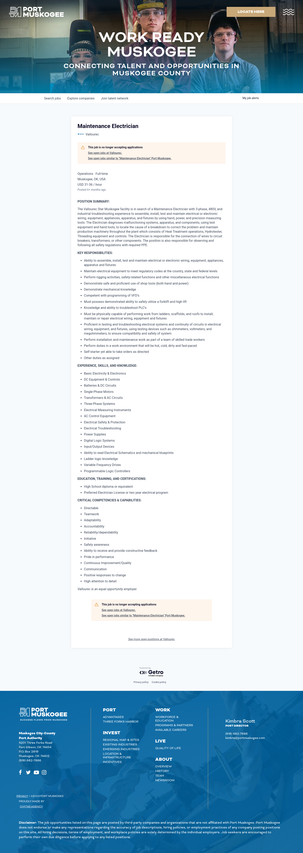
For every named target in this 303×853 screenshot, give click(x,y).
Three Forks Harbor (120, 722)
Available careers (170, 730)
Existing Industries (120, 745)
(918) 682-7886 (30, 761)
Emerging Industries (121, 749)
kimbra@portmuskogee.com (245, 738)
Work (162, 710)
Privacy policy (141, 682)
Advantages (113, 717)
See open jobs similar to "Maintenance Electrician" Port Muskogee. (130, 158)
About (163, 759)
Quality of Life (168, 748)
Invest (111, 733)
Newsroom (165, 780)
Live (160, 741)
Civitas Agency (31, 806)
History (162, 771)
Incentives (112, 762)
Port (109, 710)
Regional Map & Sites (121, 740)
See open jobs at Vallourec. (105, 153)
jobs (52, 98)
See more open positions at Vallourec (151, 639)
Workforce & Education (167, 719)
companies (80, 98)
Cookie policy (159, 682)
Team (159, 776)
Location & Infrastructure (117, 756)
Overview (163, 767)
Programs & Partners (174, 725)
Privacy (22, 796)
